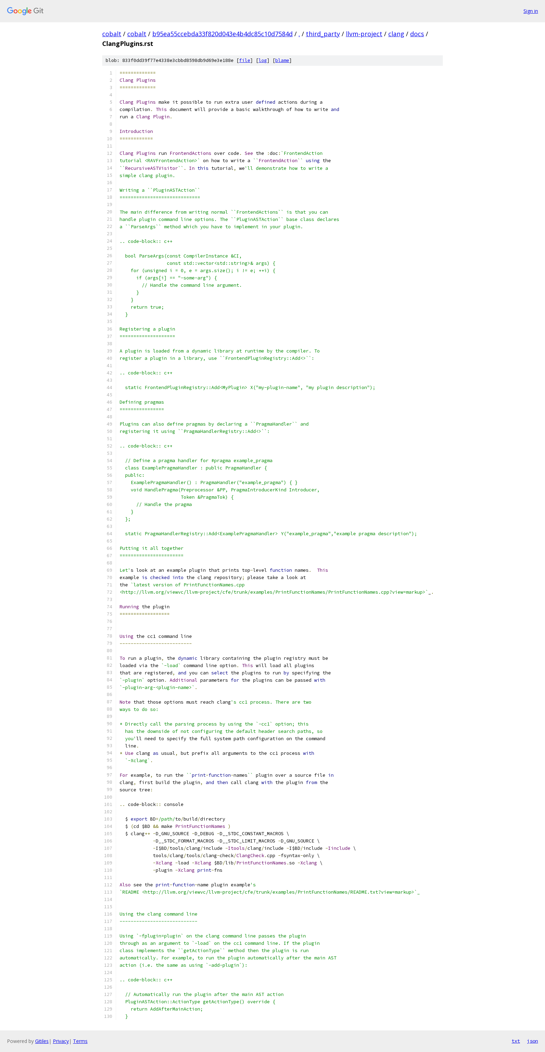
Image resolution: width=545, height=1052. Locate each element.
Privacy (61, 1041)
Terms (80, 1041)
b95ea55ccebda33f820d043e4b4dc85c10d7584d (222, 34)
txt (516, 1041)
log (263, 60)
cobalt (111, 34)
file (244, 60)
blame (282, 60)
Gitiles (42, 1041)
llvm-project (364, 34)
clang (396, 34)
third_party (323, 34)
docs (417, 34)
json (532, 1041)
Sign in (530, 11)
